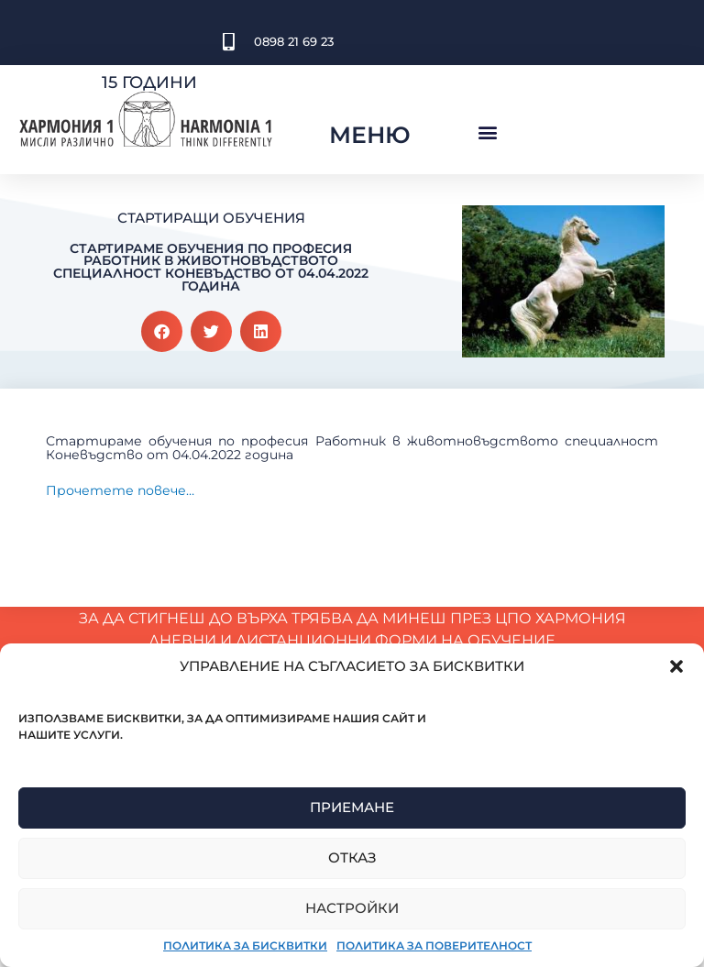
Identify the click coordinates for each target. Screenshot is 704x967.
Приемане (352, 807)
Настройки (352, 908)
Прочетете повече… (120, 492)
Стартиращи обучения (211, 217)
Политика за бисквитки (245, 945)
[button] (676, 666)
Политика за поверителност (434, 945)
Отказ (352, 857)
